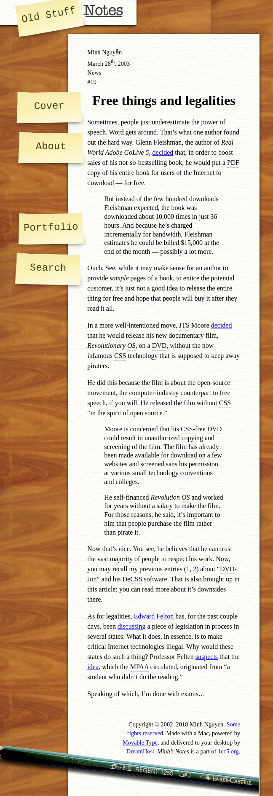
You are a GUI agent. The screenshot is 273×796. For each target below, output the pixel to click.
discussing (132, 626)
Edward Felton (154, 616)
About (51, 146)
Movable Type (140, 742)
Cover (49, 106)
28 (110, 63)
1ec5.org (228, 751)
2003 (124, 63)
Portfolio (51, 227)
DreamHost (140, 751)
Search (48, 268)
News (94, 72)
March (95, 63)
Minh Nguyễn (104, 52)
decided (163, 152)
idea (93, 666)
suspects (206, 656)
